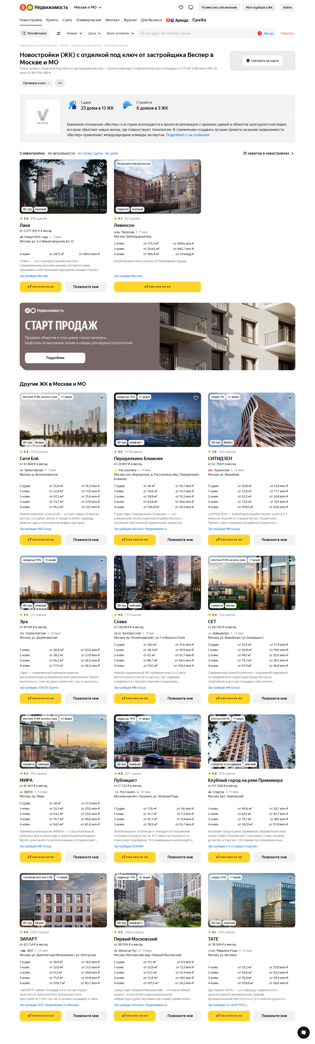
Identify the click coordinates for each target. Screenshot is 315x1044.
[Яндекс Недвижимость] (47, 7)
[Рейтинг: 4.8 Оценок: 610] (251, 773)
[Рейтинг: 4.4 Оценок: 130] (251, 615)
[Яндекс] (23, 7)
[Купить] (52, 20)
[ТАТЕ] (251, 900)
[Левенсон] (157, 186)
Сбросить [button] (287, 33)
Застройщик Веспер (34, 276)
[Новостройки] (32, 20)
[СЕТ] (251, 583)
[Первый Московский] (157, 900)
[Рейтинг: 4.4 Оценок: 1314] (63, 452)
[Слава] (157, 583)
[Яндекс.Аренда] (177, 20)
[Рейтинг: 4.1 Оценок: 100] (251, 932)
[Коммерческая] (88, 20)
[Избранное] (181, 7)
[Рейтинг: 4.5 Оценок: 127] (63, 615)
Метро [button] (268, 33)
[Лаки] (63, 186)
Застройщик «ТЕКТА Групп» (39, 687)
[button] (191, 7)
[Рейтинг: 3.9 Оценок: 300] (251, 452)
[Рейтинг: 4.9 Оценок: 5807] (63, 932)
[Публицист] (157, 741)
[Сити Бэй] (63, 420)
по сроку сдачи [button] (90, 153)
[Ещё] (60, 83)
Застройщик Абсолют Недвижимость (140, 529)
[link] (287, 7)
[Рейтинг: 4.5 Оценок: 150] (63, 773)
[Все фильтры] (58, 33)
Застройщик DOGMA (129, 846)
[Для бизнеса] (151, 20)
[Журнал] (130, 20)
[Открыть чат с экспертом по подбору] (304, 1032)
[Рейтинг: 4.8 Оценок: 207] (157, 773)
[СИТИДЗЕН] (251, 420)
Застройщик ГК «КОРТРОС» (228, 1005)
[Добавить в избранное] (102, 165)
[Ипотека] (112, 20)
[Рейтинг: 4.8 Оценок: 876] (63, 218)
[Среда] (198, 20)
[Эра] (63, 583)
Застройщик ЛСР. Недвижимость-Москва (49, 1005)
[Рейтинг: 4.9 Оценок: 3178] (157, 452)
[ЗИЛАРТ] (63, 900)
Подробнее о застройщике (188, 135)
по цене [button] (111, 153)
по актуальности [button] (61, 153)
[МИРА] (63, 741)
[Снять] (67, 20)
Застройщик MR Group (35, 529)
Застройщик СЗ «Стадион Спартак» (233, 846)
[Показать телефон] (40, 287)
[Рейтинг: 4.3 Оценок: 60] (157, 218)
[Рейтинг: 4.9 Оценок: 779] (157, 615)
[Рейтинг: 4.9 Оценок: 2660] (157, 932)
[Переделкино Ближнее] (157, 420)
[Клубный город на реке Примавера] (251, 741)
